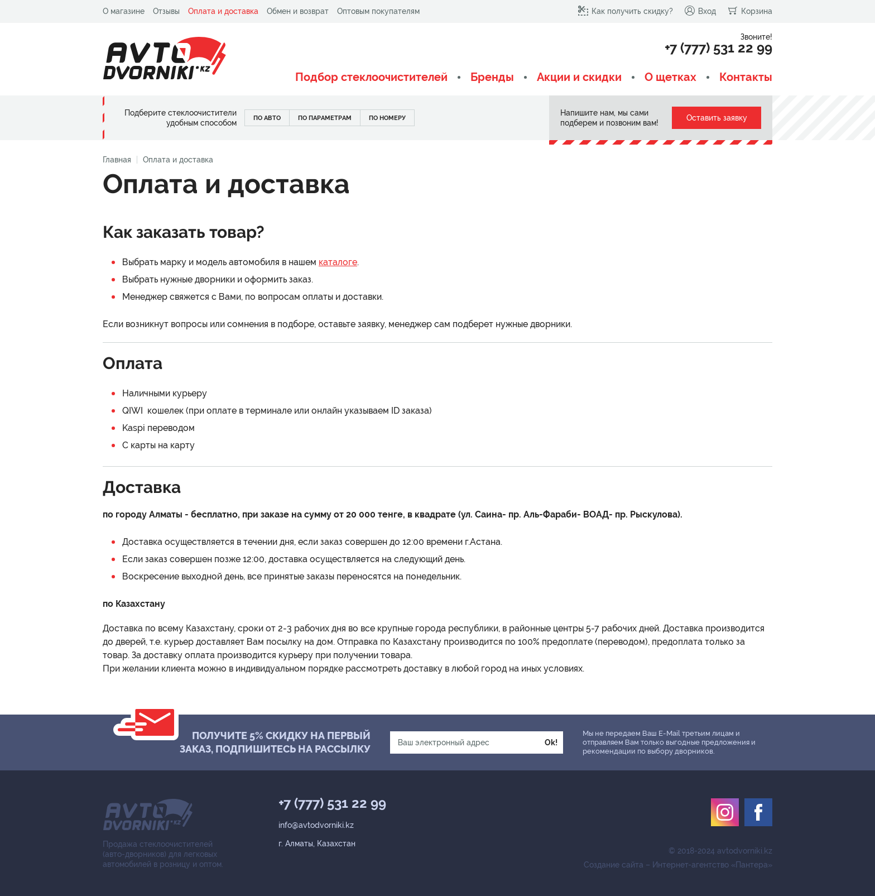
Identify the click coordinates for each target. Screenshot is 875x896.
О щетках (670, 77)
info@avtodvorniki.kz (316, 825)
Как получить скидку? (625, 10)
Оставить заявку (716, 117)
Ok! (551, 742)
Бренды (492, 77)
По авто (267, 118)
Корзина (749, 10)
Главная (117, 159)
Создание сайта (613, 864)
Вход (700, 10)
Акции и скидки (579, 77)
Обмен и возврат (298, 11)
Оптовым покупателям (378, 11)
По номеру (387, 118)
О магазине (124, 11)
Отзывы (166, 11)
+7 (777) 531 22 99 (718, 48)
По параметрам (325, 118)
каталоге (338, 262)
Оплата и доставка (223, 11)
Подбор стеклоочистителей (371, 77)
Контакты (745, 77)
